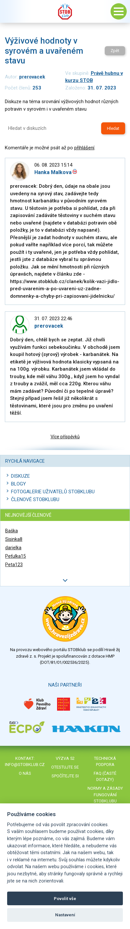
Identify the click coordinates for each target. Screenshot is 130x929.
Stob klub (65, 11)
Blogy (18, 484)
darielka (13, 547)
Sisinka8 (13, 539)
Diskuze (20, 476)
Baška (11, 530)
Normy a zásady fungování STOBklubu (105, 794)
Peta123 (14, 564)
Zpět (115, 50)
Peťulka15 (15, 556)
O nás (25, 773)
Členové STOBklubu (35, 499)
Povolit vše (65, 898)
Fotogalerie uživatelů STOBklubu (53, 492)
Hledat (113, 128)
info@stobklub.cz (25, 764)
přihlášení (84, 148)
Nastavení (65, 914)
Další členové (65, 580)
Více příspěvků (65, 436)
